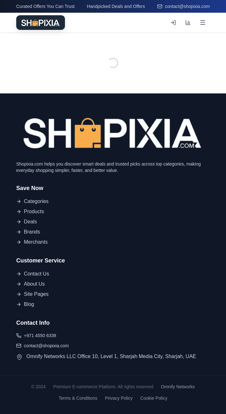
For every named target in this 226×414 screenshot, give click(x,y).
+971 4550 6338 (36, 335)
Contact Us (32, 273)
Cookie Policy (153, 398)
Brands (28, 231)
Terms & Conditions (78, 398)
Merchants (32, 242)
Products (30, 211)
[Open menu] (203, 22)
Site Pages (32, 294)
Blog (25, 304)
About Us (30, 284)
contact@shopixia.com (183, 6)
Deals (26, 221)
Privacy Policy (119, 398)
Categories (32, 201)
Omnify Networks (178, 386)
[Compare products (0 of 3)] (188, 22)
